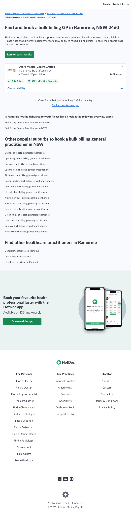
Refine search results (19, 54)
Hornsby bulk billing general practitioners (26, 192)
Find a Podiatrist (24, 401)
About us (107, 381)
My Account (24, 447)
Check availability (65, 88)
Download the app (22, 321)
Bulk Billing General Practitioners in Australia (24, 14)
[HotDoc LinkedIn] (65, 479)
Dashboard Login (65, 407)
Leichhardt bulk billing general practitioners (27, 170)
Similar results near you (65, 105)
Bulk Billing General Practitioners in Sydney (27, 123)
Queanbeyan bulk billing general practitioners (28, 158)
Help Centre (24, 454)
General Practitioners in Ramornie (22, 251)
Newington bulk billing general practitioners (27, 198)
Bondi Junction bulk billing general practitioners (29, 181)
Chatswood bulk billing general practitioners (27, 187)
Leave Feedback (24, 460)
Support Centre (66, 414)
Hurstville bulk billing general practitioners (26, 232)
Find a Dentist (24, 387)
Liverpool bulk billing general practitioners (26, 220)
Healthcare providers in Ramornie (22, 262)
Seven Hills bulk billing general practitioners (27, 209)
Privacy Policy (107, 407)
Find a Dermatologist (24, 434)
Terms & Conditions (107, 401)
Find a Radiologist (24, 440)
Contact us (107, 394)
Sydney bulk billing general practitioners (25, 153)
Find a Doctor (24, 381)
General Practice (65, 381)
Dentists (65, 394)
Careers (106, 387)
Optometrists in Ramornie (18, 256)
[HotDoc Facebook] (60, 479)
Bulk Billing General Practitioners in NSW (65, 14)
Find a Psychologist (24, 414)
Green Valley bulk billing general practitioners (27, 215)
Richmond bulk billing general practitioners (26, 175)
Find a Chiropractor (24, 407)
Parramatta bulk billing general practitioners (27, 203)
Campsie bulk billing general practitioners (26, 226)
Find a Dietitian (24, 420)
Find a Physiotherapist (24, 394)
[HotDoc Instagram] (71, 479)
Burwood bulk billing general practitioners (26, 164)
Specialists (65, 401)
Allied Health (65, 387)
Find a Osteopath (24, 427)
